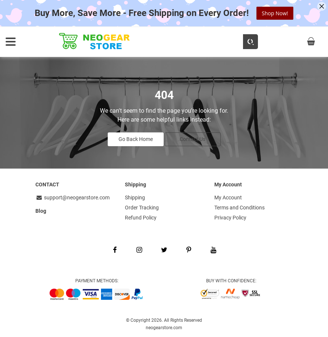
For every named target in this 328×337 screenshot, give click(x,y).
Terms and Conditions (239, 206)
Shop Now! (275, 13)
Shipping (135, 197)
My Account (228, 197)
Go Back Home (136, 138)
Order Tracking (142, 206)
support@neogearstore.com (72, 197)
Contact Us (192, 138)
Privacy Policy (230, 216)
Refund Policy (141, 216)
